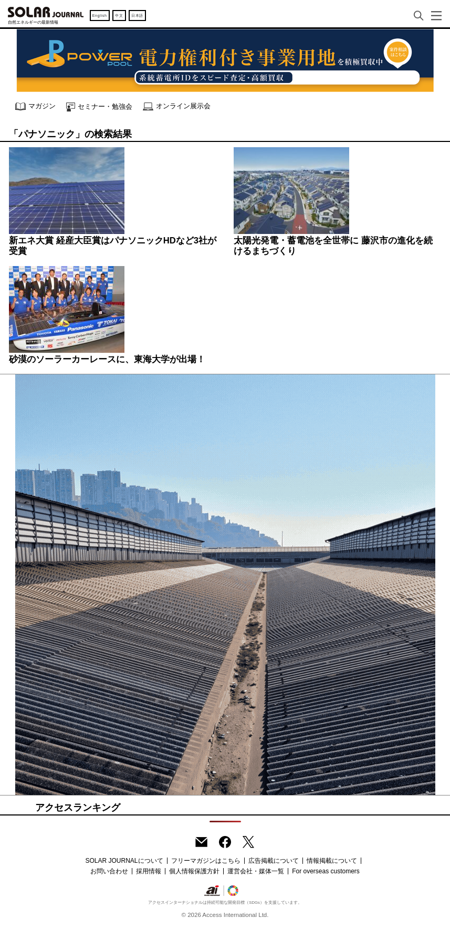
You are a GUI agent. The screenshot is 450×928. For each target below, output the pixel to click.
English (99, 15)
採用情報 (148, 871)
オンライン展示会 (177, 106)
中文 (119, 15)
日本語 (137, 15)
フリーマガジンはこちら (205, 860)
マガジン (35, 106)
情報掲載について (332, 860)
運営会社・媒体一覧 (255, 871)
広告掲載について (273, 860)
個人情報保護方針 (194, 871)
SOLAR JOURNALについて (124, 860)
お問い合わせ (109, 871)
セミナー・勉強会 (99, 107)
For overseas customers (326, 871)
